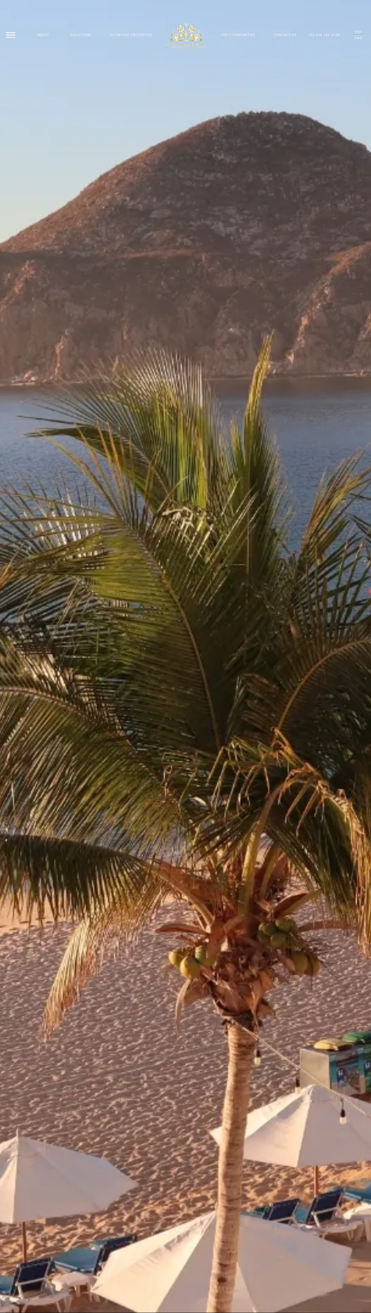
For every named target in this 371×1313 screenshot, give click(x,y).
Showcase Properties (131, 35)
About (43, 35)
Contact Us (285, 35)
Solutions (81, 35)
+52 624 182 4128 (324, 35)
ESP (358, 32)
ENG (358, 38)
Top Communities (238, 35)
